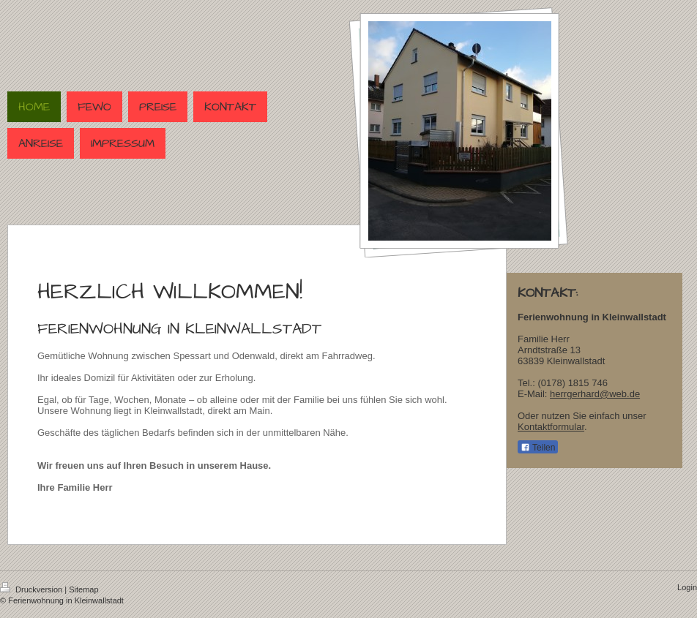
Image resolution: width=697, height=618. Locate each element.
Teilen (538, 447)
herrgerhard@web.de (595, 393)
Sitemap (83, 589)
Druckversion (32, 589)
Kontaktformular (551, 426)
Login (687, 587)
